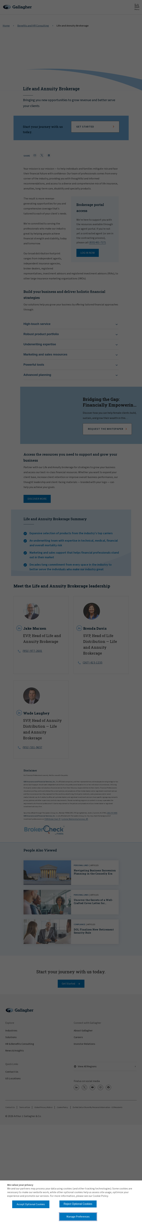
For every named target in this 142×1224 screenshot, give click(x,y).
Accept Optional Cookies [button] (31, 1204)
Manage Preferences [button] (78, 1216)
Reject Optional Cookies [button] (78, 1203)
